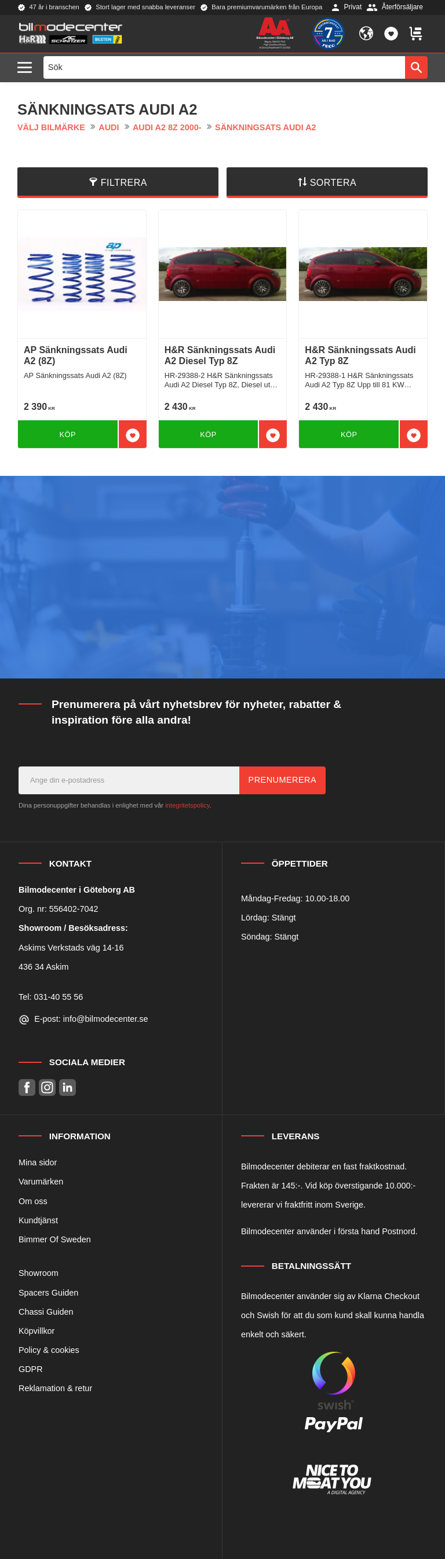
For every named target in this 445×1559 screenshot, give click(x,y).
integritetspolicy (187, 805)
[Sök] (416, 67)
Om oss (33, 1201)
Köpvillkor (36, 1331)
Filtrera (124, 183)
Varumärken (41, 1181)
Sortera (333, 183)
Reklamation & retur (55, 1388)
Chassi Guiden (46, 1311)
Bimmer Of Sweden (55, 1239)
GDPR (31, 1369)
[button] (27, 68)
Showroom (39, 1273)
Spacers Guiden (48, 1292)
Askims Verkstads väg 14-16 (71, 947)
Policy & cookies (49, 1350)
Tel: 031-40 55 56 (51, 997)
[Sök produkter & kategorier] (224, 67)
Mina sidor (38, 1162)
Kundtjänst (38, 1220)
